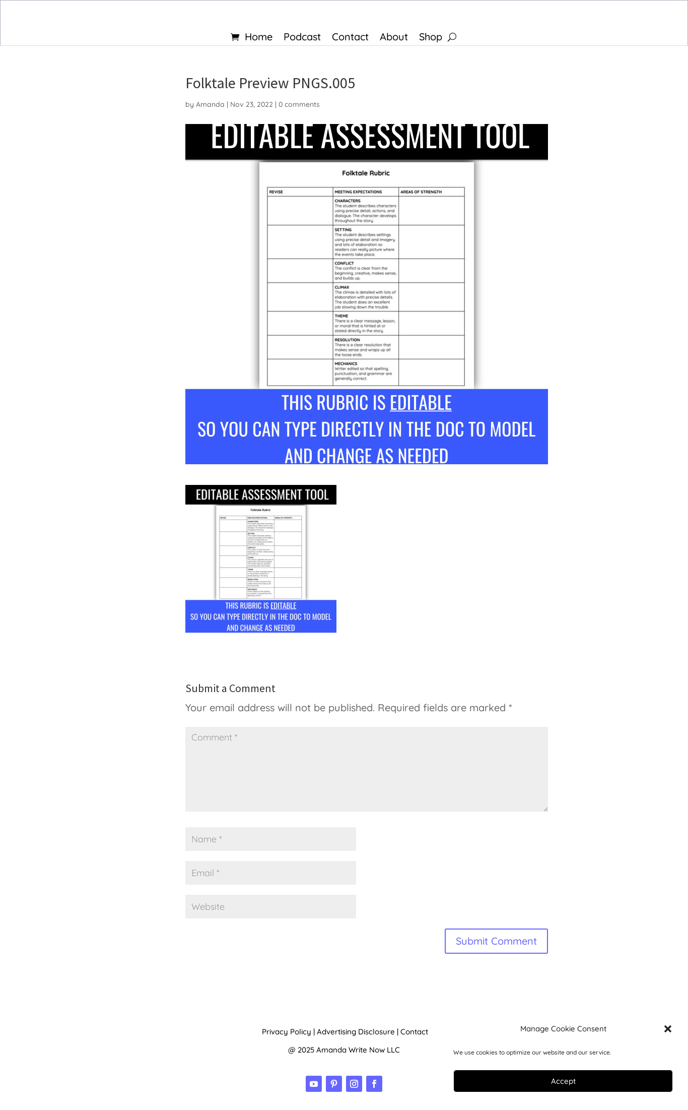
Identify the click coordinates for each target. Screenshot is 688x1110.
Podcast (302, 38)
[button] (668, 1029)
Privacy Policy (286, 1031)
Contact (350, 38)
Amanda (210, 104)
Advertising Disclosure (356, 1031)
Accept (563, 1081)
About (394, 38)
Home (258, 38)
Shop (430, 38)
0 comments (299, 104)
